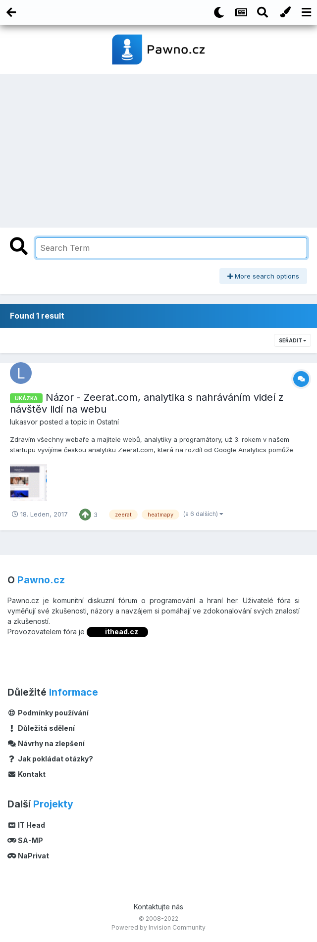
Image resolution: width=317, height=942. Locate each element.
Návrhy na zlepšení (46, 743)
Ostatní (108, 422)
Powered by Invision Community (158, 927)
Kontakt (26, 774)
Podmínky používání (48, 712)
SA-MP (25, 840)
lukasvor (24, 422)
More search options (263, 276)
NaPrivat (28, 855)
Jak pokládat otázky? (50, 758)
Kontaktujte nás (158, 906)
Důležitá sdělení (41, 728)
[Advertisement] (158, 148)
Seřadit (292, 340)
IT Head (26, 825)
